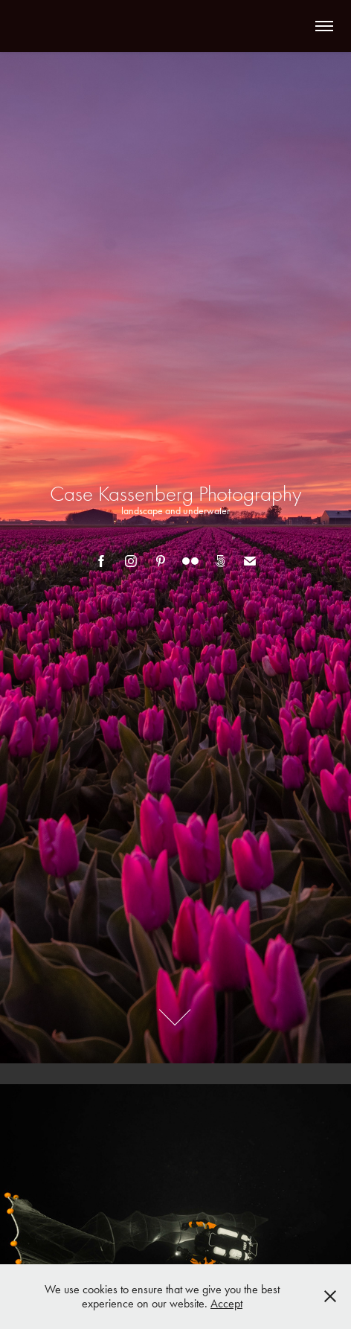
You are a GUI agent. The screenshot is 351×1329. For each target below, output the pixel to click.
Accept (226, 1303)
